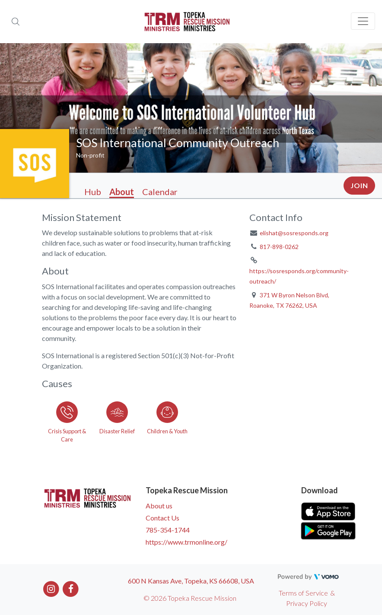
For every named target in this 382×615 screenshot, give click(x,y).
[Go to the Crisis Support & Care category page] (67, 420)
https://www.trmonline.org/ (186, 542)
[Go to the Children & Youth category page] (167, 420)
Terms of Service (303, 593)
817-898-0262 (279, 246)
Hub (92, 191)
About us (159, 505)
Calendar (160, 191)
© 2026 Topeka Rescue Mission (189, 598)
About (121, 191)
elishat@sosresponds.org (294, 233)
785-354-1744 (168, 530)
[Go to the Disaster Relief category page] (117, 420)
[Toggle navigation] (363, 21)
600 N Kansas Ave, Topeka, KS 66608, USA (191, 581)
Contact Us (162, 518)
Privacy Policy (306, 603)
